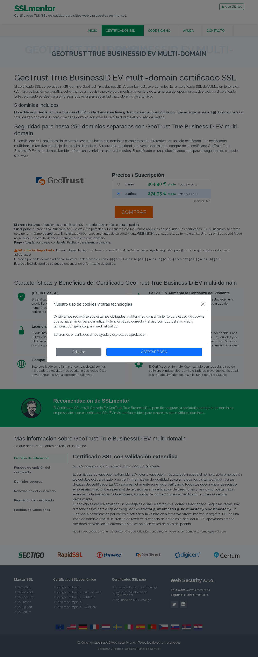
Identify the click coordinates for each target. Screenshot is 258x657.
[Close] (203, 304)
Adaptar (78, 352)
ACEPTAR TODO (154, 352)
